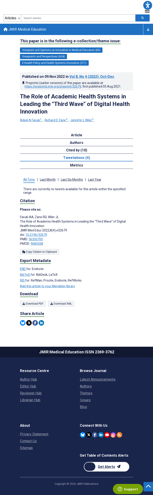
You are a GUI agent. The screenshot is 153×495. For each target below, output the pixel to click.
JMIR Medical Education (25, 29)
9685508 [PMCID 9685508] (37, 243)
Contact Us (28, 441)
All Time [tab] (29, 179)
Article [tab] (76, 135)
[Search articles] (142, 18)
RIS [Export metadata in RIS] (22, 280)
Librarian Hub (30, 400)
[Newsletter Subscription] (106, 467)
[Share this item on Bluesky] (23, 323)
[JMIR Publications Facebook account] (95, 435)
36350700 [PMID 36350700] (36, 239)
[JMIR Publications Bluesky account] (82, 435)
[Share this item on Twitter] (29, 323)
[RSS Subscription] (119, 435)
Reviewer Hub (31, 393)
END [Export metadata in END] (23, 269)
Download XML (61, 303)
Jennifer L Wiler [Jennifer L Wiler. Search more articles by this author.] (82, 120)
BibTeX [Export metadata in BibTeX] (25, 274)
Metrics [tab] (76, 165)
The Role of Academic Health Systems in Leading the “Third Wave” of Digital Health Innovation (75, 104)
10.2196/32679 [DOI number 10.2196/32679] (36, 235)
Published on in (68, 76)
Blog (83, 407)
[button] (148, 5)
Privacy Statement (34, 434)
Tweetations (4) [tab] (76, 158)
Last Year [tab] (94, 179)
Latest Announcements (98, 379)
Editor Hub (28, 386)
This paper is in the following (70, 41)
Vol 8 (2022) (91, 76)
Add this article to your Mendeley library (47, 286)
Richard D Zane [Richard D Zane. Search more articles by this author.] (56, 120)
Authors (86, 386)
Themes (86, 393)
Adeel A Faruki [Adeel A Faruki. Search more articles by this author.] (31, 120)
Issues (85, 400)
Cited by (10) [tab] (76, 150)
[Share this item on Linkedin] (41, 323)
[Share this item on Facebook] (35, 323)
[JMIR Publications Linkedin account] (101, 435)
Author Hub (28, 379)
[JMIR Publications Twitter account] (89, 435)
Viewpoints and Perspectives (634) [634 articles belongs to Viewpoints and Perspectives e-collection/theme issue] (43, 56)
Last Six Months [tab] (72, 179)
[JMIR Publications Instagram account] (113, 435)
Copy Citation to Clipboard (39, 251)
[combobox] (78, 18)
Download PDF (32, 303)
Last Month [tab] (48, 179)
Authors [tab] (76, 143)
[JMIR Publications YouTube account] (107, 435)
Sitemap (26, 448)
